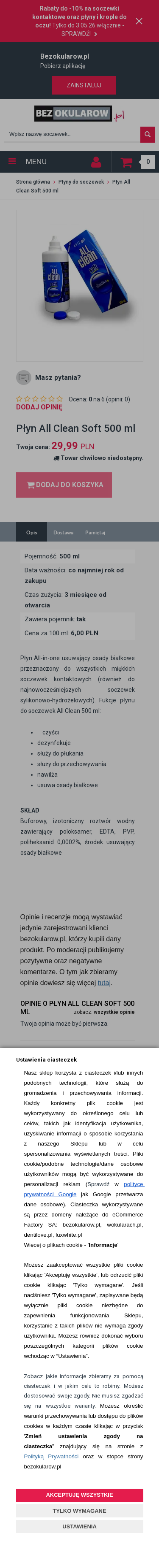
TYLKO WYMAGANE (79, 1511)
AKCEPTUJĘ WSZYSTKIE (79, 1495)
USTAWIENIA (79, 1526)
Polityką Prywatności (51, 1456)
